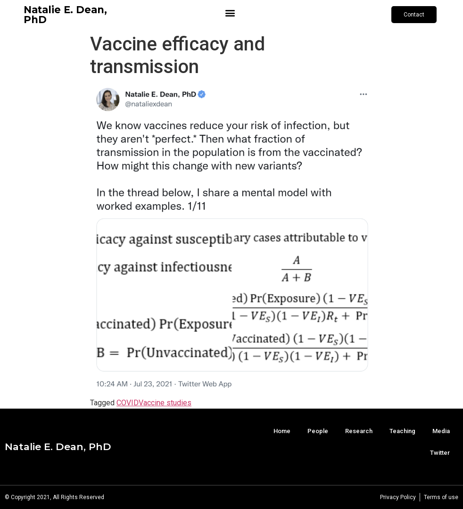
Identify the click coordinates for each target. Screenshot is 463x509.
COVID (127, 402)
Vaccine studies (165, 402)
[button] (230, 12)
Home (281, 431)
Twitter (440, 452)
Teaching (402, 431)
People (317, 431)
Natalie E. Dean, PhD (65, 14)
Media (441, 431)
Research (358, 431)
